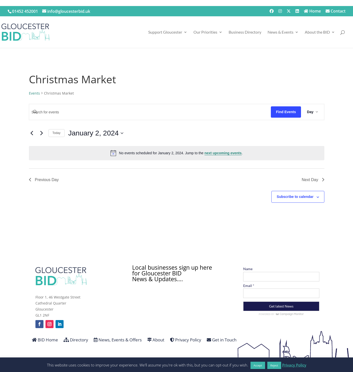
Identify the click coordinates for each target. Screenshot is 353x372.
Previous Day (44, 180)
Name (248, 269)
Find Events (286, 112)
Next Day (313, 180)
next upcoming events (223, 153)
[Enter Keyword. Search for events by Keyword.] (150, 112)
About (155, 340)
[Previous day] (32, 133)
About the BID (317, 32)
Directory (76, 340)
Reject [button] (274, 365)
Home (312, 11)
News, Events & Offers (118, 340)
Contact (335, 11)
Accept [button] (258, 365)
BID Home (45, 340)
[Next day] (42, 133)
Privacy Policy (185, 340)
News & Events (280, 32)
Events (34, 93)
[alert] (176, 153)
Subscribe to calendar (295, 197)
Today (57, 133)
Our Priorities (205, 32)
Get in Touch (221, 340)
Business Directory (245, 32)
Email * (248, 285)
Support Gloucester (165, 32)
